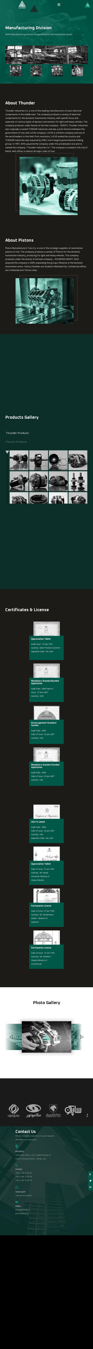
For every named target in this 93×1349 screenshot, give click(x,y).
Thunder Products (17, 433)
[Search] (87, 5)
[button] (10, 1036)
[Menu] (59, 4)
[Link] (22, 5)
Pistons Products (16, 442)
